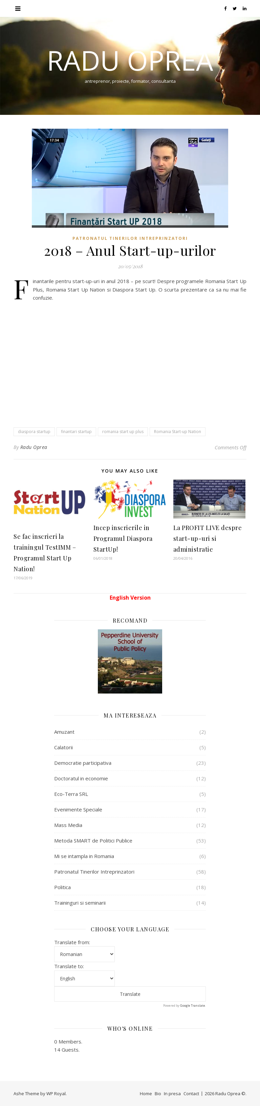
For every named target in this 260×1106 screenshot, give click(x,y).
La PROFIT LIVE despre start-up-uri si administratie (207, 538)
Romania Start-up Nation (177, 431)
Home (146, 1093)
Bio (158, 1093)
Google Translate (192, 1005)
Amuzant (64, 731)
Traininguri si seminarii (80, 902)
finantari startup (76, 431)
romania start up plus (123, 431)
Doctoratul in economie (81, 778)
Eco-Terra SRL (71, 793)
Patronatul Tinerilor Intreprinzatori (130, 238)
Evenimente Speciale (78, 809)
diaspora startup (34, 431)
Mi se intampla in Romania (84, 856)
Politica (62, 887)
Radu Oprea (130, 60)
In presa (172, 1093)
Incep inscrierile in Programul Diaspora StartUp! (123, 538)
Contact (191, 1093)
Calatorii (63, 747)
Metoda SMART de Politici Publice (93, 840)
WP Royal (56, 1093)
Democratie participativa (82, 762)
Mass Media (68, 825)
